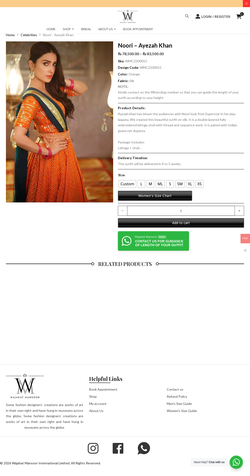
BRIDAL (86, 29)
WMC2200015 (151, 67)
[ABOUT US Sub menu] (115, 29)
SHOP (67, 29)
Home (10, 35)
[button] (187, 17)
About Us (96, 411)
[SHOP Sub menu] (73, 29)
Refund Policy (177, 396)
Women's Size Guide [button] (182, 411)
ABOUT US (105, 29)
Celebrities (29, 35)
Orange (134, 74)
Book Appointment (103, 389)
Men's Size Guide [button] (179, 404)
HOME (51, 29)
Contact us (175, 389)
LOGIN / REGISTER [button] (212, 16)
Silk (131, 81)
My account (97, 404)
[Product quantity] (181, 211)
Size (121, 175)
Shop (93, 396)
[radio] (127, 183)
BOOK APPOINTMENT (138, 29)
